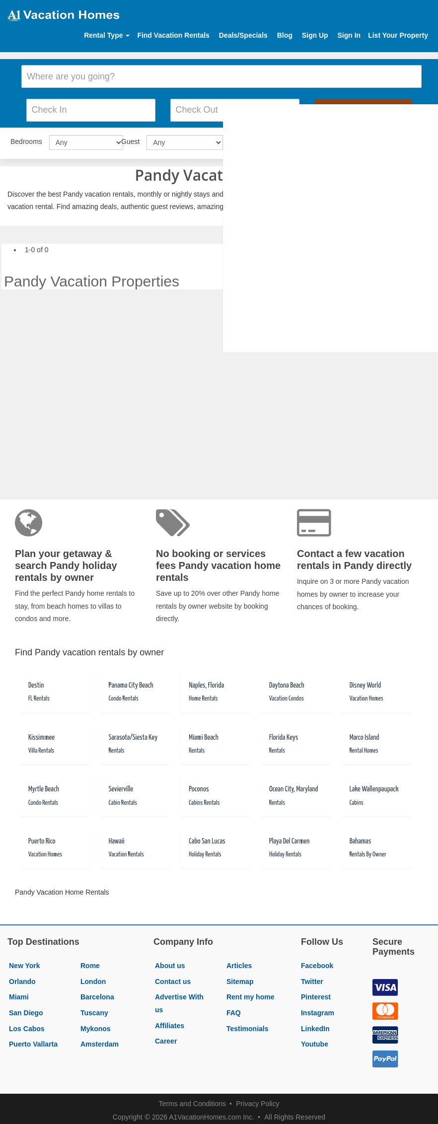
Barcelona (97, 993)
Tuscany (94, 1009)
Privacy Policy (257, 1100)
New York (24, 962)
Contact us (173, 978)
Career (166, 1038)
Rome (90, 962)
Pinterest (316, 993)
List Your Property (398, 35)
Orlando (22, 978)
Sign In (349, 35)
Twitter (312, 978)
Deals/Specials (243, 35)
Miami (19, 993)
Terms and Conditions (192, 1100)
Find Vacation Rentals (173, 35)
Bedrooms (26, 138)
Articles (239, 962)
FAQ (233, 1009)
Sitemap (239, 978)
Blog (284, 35)
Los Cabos (27, 1025)
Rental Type (107, 35)
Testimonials (247, 1025)
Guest (130, 138)
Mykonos (95, 1025)
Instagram (317, 1009)
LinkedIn (315, 1025)
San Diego (26, 1009)
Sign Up (315, 35)
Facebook (317, 962)
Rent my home (250, 993)
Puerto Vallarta (33, 1041)
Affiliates (169, 1022)
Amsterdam (99, 1041)
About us (170, 962)
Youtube (314, 1041)
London (93, 978)
